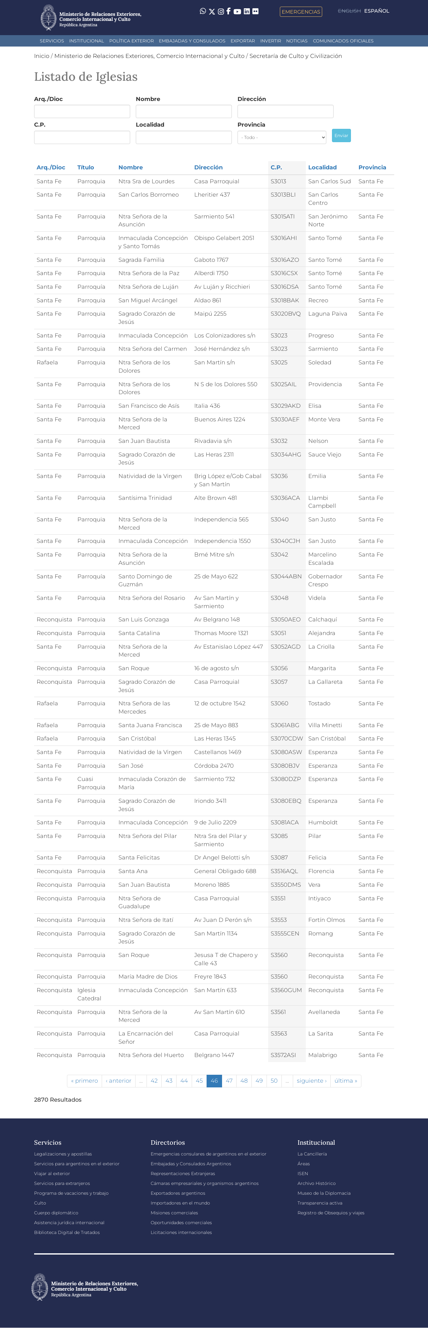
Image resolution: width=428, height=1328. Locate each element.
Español (376, 11)
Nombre (148, 99)
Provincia (251, 124)
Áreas (304, 1164)
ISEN (303, 1173)
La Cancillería (312, 1154)
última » (346, 1080)
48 (244, 1080)
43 (169, 1080)
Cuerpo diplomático (56, 1213)
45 (199, 1080)
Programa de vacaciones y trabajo (71, 1193)
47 (229, 1080)
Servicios (52, 41)
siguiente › (312, 1080)
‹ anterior (118, 1080)
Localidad (150, 124)
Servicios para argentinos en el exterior (77, 1164)
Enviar (341, 135)
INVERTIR (270, 41)
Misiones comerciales (174, 1213)
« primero (84, 1080)
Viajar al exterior (52, 1173)
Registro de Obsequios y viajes (331, 1213)
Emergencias (301, 12)
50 (274, 1080)
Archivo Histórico (317, 1183)
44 (184, 1080)
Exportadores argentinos (178, 1193)
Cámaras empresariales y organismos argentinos (205, 1183)
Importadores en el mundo (180, 1203)
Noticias (297, 41)
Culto (40, 1203)
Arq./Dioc (48, 99)
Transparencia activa (320, 1203)
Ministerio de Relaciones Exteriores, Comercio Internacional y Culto (149, 56)
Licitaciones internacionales (181, 1232)
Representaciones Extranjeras (183, 1173)
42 (154, 1080)
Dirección (252, 99)
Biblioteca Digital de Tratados (67, 1232)
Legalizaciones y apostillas (63, 1154)
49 (259, 1080)
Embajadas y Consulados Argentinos (191, 1164)
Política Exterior (131, 41)
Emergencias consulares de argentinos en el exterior (209, 1154)
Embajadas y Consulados (192, 41)
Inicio (41, 56)
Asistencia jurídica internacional (69, 1222)
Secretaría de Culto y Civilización (296, 56)
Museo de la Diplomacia (324, 1193)
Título (85, 167)
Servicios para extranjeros (62, 1183)
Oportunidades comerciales (181, 1222)
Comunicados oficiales (343, 41)
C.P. (39, 124)
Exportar (243, 41)
